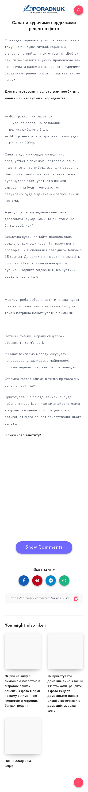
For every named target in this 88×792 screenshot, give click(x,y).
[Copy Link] (44, 598)
